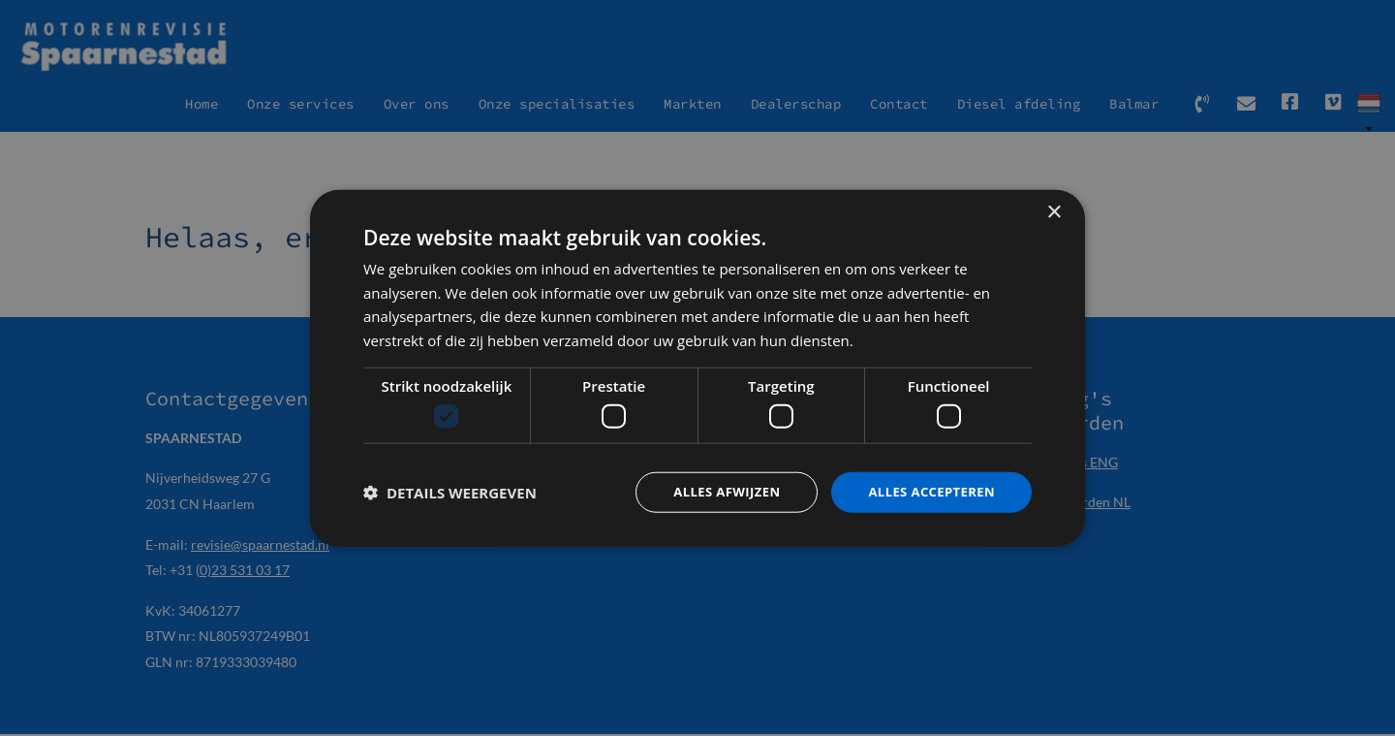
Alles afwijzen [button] (715, 492)
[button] (450, 492)
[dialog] (697, 368)
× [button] (1053, 211)
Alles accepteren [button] (927, 492)
